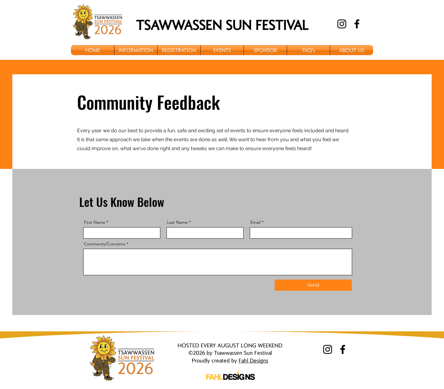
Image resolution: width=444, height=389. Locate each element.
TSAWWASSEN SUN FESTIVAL (222, 24)
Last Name (177, 222)
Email (255, 222)
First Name (94, 222)
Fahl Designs (253, 360)
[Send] (313, 285)
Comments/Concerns (104, 244)
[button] (135, 50)
